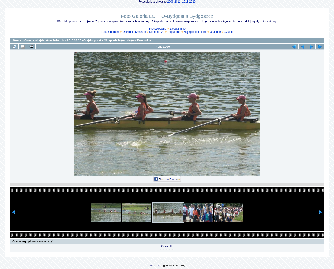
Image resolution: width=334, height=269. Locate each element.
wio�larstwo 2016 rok (49, 40)
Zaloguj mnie (178, 28)
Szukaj (228, 32)
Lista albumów (110, 32)
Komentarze (156, 32)
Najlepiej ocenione (195, 32)
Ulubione (215, 32)
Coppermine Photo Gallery (173, 265)
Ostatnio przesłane (134, 32)
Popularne (174, 32)
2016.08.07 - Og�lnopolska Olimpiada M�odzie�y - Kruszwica (109, 40)
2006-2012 (173, 1)
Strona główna (157, 28)
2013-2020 (188, 1)
